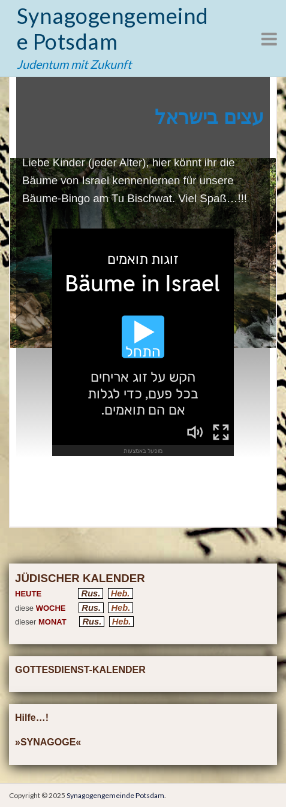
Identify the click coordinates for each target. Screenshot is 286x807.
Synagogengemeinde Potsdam (113, 28)
